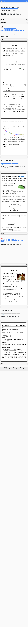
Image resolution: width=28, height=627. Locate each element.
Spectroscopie (13, 28)
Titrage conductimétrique (15, 30)
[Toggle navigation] (26, 1)
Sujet (2, 39)
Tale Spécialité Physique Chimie (8, 28)
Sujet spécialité (3, 22)
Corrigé (2, 275)
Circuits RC (13, 281)
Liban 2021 (2, 32)
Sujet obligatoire (3, 19)
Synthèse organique (14, 29)
